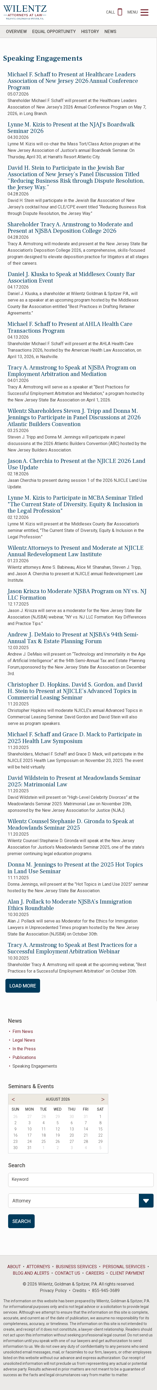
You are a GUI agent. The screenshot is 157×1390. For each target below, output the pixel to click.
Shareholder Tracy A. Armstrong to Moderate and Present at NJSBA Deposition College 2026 (70, 227)
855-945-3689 (106, 1290)
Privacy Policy (53, 1290)
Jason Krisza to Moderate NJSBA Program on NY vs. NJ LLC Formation (77, 594)
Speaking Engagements (34, 1066)
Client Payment (127, 1273)
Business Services (76, 1266)
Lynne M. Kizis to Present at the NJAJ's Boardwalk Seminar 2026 (71, 127)
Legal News (23, 1040)
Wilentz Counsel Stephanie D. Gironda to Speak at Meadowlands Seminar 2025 (71, 824)
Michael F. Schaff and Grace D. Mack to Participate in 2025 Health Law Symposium (75, 737)
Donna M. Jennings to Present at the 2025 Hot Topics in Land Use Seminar (75, 867)
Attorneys (38, 1266)
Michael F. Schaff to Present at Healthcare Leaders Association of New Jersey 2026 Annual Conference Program (73, 81)
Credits (79, 1290)
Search (21, 1221)
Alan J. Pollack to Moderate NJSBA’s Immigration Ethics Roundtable (70, 904)
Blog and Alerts (31, 1273)
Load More (22, 986)
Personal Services (124, 1266)
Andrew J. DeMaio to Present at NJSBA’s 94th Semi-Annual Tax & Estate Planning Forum (73, 637)
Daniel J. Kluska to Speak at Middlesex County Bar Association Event (71, 277)
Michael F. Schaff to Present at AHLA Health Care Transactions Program (70, 327)
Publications (24, 1057)
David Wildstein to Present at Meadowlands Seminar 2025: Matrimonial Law (74, 781)
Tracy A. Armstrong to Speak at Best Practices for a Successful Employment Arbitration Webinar (72, 948)
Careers (95, 1273)
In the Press (24, 1048)
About (14, 1266)
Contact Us (67, 1273)
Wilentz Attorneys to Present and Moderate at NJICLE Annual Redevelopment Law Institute (75, 551)
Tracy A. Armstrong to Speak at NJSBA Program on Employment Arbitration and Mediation (72, 370)
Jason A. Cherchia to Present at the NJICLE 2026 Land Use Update (76, 464)
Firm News (22, 1031)
